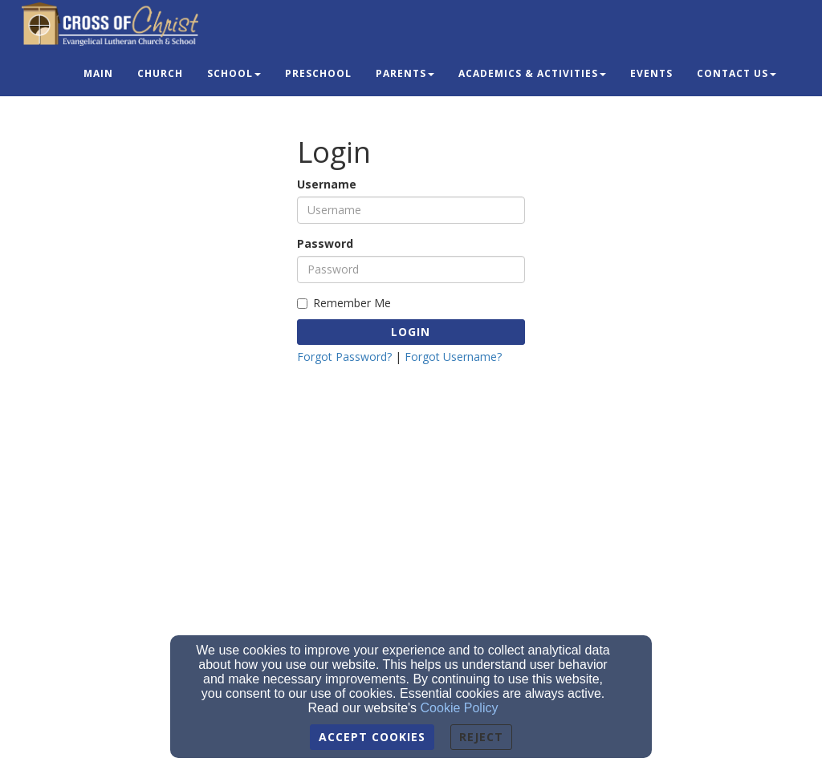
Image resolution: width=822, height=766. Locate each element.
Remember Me (344, 302)
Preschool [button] (318, 73)
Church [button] (160, 73)
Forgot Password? (344, 356)
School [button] (234, 73)
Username (326, 184)
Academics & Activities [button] (532, 73)
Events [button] (651, 73)
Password (325, 243)
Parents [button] (405, 73)
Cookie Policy (459, 708)
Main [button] (98, 73)
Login (410, 331)
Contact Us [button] (736, 73)
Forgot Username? (453, 356)
